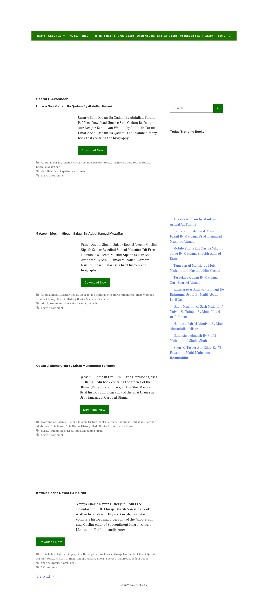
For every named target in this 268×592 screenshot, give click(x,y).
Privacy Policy (81, 36)
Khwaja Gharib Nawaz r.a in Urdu (61, 493)
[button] (230, 36)
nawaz (65, 563)
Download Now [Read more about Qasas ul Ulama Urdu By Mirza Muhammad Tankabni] (94, 409)
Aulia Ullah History (53, 554)
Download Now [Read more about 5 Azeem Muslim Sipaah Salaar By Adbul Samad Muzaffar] (95, 282)
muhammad (57, 431)
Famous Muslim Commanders (115, 295)
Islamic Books (105, 35)
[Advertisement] (169, 17)
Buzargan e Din (93, 554)
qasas (69, 431)
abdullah (46, 171)
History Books (145, 295)
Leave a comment (52, 175)
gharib (45, 563)
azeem (53, 303)
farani (57, 171)
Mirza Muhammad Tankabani (125, 422)
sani (74, 171)
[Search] (218, 108)
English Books (167, 35)
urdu (99, 431)
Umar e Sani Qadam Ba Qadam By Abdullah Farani (74, 106)
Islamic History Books (97, 163)
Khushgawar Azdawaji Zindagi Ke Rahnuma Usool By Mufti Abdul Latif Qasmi (197, 294)
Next (48, 576)
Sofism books (139, 559)
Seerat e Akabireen (48, 167)
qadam (66, 171)
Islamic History (72, 163)
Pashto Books (190, 35)
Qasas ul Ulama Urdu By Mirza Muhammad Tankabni (76, 365)
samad (83, 303)
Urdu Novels (146, 35)
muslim (64, 303)
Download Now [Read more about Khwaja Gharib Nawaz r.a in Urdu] (51, 542)
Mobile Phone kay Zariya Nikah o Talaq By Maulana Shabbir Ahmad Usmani (196, 253)
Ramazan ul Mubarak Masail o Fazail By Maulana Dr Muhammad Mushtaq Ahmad (196, 236)
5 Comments (49, 567)
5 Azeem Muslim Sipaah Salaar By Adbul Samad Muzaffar (79, 233)
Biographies (87, 295)
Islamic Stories (121, 163)
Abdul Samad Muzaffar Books (59, 295)
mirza (44, 431)
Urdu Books (126, 35)
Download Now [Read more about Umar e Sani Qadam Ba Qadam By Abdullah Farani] (92, 150)
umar (81, 171)
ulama (91, 431)
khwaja (55, 563)
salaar (74, 303)
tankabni (80, 431)
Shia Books (58, 426)
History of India (65, 559)
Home (41, 35)
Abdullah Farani (51, 163)
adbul (44, 303)
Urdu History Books (120, 426)
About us (57, 36)
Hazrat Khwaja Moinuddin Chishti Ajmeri (129, 554)
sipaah (93, 303)
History (207, 35)
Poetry (220, 35)
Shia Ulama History (78, 426)
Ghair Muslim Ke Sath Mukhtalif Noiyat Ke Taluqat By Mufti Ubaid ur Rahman (196, 311)
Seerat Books (141, 163)
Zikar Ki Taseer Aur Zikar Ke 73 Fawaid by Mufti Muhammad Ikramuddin (195, 352)
